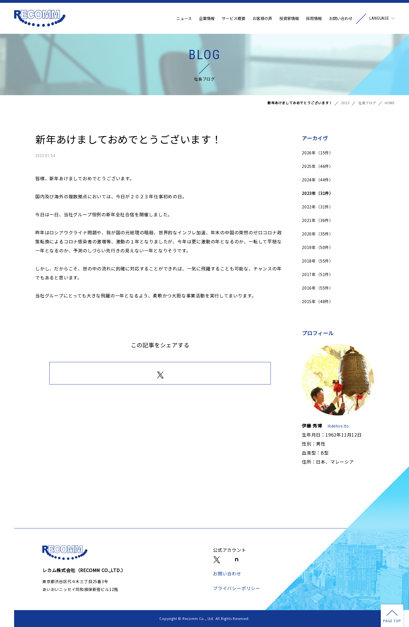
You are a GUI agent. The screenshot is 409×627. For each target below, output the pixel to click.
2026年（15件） (317, 152)
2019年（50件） (317, 247)
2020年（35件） (317, 234)
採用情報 (314, 18)
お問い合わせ (341, 18)
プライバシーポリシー (236, 588)
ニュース (184, 18)
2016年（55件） (317, 288)
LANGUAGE (379, 18)
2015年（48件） (317, 301)
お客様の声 (262, 18)
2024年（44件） (317, 180)
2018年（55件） (317, 261)
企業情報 (207, 18)
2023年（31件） (317, 193)
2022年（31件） (317, 207)
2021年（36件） (317, 220)
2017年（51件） (317, 274)
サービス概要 (233, 18)
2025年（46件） (317, 166)
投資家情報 (289, 18)
